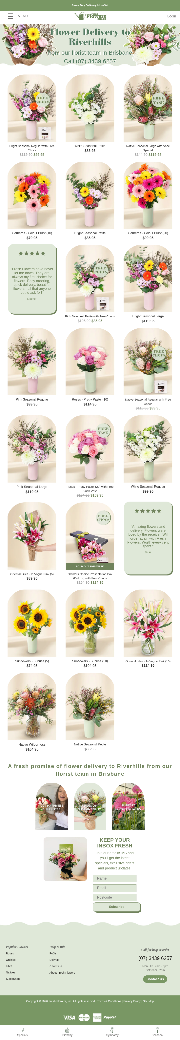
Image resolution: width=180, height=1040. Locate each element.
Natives (10, 972)
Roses (10, 953)
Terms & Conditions (109, 1001)
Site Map (148, 1001)
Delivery (55, 959)
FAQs (53, 953)
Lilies (9, 966)
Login (171, 16)
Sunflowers (13, 978)
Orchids (10, 959)
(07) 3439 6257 (96, 61)
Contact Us (155, 979)
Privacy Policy (132, 1001)
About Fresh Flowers (62, 972)
